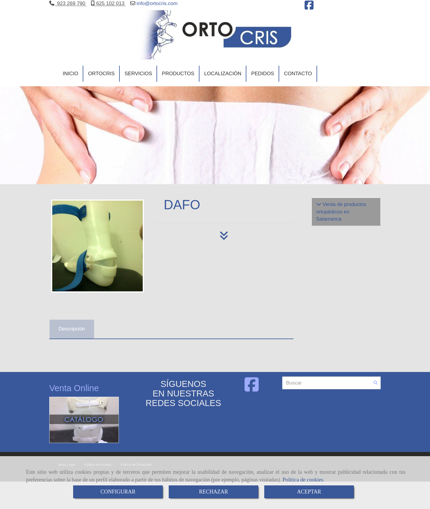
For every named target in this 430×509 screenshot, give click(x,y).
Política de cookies (302, 480)
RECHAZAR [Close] (213, 492)
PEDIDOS (262, 79)
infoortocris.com (156, 3)
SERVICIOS (138, 79)
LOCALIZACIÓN (223, 79)
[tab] (71, 337)
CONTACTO (298, 79)
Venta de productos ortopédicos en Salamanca (341, 220)
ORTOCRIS (101, 79)
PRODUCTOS (178, 79)
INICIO (70, 79)
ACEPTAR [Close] (309, 492)
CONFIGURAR (117, 492)
